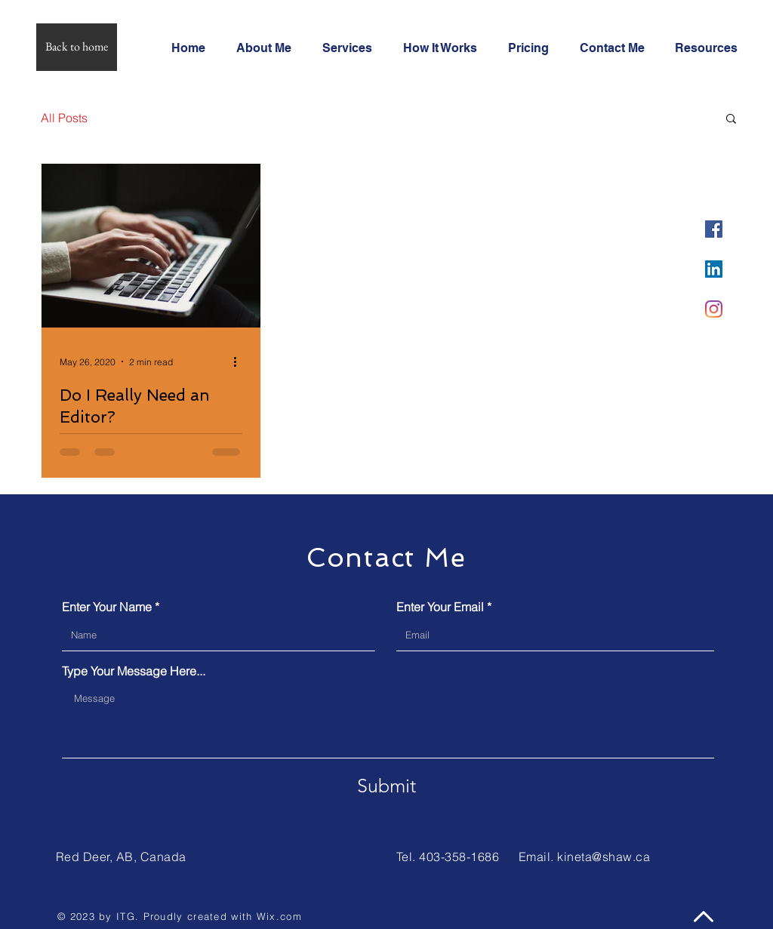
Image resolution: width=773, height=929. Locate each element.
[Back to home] (76, 47)
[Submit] (386, 786)
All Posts (64, 117)
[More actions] (240, 361)
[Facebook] (713, 229)
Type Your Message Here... (133, 671)
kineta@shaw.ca (603, 856)
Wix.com (279, 916)
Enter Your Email (440, 607)
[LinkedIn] (713, 269)
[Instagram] (713, 309)
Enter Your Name (107, 607)
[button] (731, 120)
